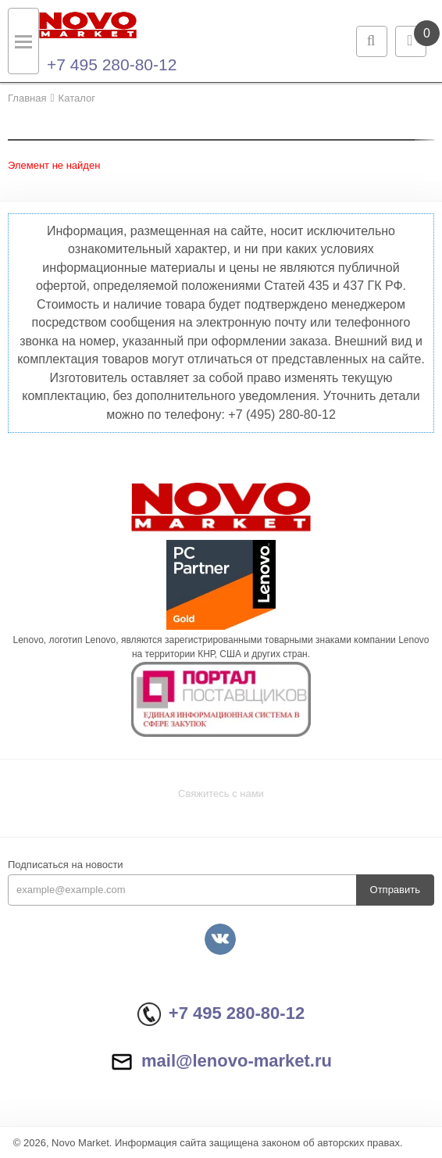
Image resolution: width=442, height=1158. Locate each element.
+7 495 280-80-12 (111, 64)
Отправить (395, 889)
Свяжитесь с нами (221, 793)
